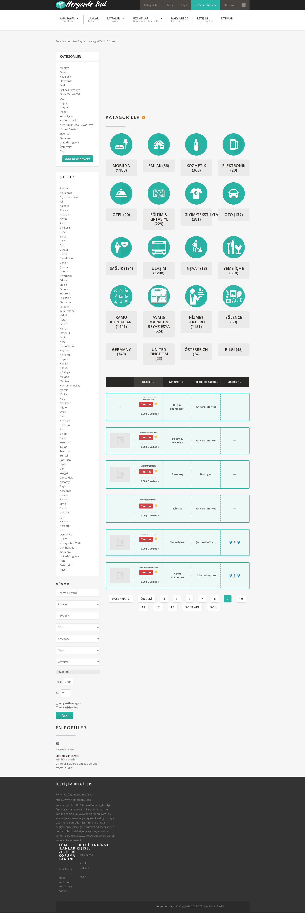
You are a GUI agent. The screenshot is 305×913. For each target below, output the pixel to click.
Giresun (65, 307)
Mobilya (121, 169)
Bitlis (62, 242)
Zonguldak (66, 478)
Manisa (64, 382)
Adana (64, 189)
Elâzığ (63, 285)
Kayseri (64, 351)
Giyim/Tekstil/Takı (203, 218)
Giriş (170, 5)
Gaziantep (66, 303)
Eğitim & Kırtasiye (158, 220)
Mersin (64, 329)
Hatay (63, 321)
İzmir (63, 338)
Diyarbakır (66, 277)
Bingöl (63, 237)
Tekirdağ (65, 443)
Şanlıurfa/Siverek (207, 543)
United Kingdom (158, 355)
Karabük (65, 527)
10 (241, 600)
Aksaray (65, 483)
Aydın (63, 224)
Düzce (63, 540)
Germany (121, 353)
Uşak (63, 465)
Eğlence (233, 321)
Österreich (196, 353)
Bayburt (64, 487)
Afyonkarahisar (69, 198)
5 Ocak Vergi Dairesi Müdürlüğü (149, 568)
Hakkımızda (86, 856)
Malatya (65, 378)
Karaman (65, 492)
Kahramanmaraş (70, 386)
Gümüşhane (67, 312)
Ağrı (62, 202)
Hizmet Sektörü (196, 323)
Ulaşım (159, 272)
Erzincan (65, 290)
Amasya (65, 207)
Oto (234, 215)
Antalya (64, 215)
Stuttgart (206, 475)
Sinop (63, 434)
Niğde (63, 408)
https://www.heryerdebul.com (74, 800)
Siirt (62, 430)
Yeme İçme (233, 272)
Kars (62, 342)
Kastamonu (67, 347)
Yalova (64, 522)
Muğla (63, 395)
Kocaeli (64, 364)
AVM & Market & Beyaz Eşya (159, 325)
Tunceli (64, 456)
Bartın (63, 509)
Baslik (148, 383)
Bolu (62, 246)
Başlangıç (121, 600)
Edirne (64, 281)
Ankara (64, 211)
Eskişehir (65, 299)
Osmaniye (66, 535)
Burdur (64, 250)
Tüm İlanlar (65, 870)
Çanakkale (66, 259)
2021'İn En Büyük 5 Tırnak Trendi (148, 433)
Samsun (65, 426)
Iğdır (62, 518)
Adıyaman (66, 193)
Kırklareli (65, 356)
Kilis (62, 531)
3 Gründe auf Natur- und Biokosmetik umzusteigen (148, 467)
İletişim (229, 5)
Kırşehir (64, 360)
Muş (62, 400)
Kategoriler (151, 5)
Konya (64, 369)
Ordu (63, 413)
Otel (121, 215)
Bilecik (63, 233)
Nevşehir (65, 404)
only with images (70, 704)
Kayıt (184, 5)
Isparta (64, 325)
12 (158, 608)
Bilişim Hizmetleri (177, 408)
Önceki (146, 600)
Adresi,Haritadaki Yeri (210, 383)
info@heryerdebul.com (79, 795)
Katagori (176, 383)
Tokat (63, 448)
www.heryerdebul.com (92, 815)
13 (172, 608)
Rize (62, 417)
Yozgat (64, 474)
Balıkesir (65, 229)
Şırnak (63, 505)
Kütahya (65, 373)
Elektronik (233, 169)
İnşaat (196, 269)
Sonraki (192, 608)
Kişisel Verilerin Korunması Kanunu (65, 885)
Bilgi (234, 350)
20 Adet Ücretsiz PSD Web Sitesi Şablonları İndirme (148, 399)
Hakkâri (64, 316)
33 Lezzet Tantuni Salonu (149, 535)
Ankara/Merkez (206, 408)
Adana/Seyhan (206, 576)
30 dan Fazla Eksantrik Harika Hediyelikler (148, 501)
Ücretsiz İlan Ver (205, 5)
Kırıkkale (65, 496)
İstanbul (65, 334)
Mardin (64, 391)
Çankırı (64, 264)
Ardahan (65, 513)
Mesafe (234, 383)
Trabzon (65, 452)
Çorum (64, 268)
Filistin (63, 570)
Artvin (63, 220)
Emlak (158, 166)
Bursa (63, 255)
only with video (68, 708)
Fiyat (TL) (63, 672)
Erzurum (65, 294)
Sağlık (121, 269)
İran (62, 562)
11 (143, 608)
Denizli (64, 272)
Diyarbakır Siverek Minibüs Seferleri (65, 750)
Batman (64, 500)
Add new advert (77, 160)
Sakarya (65, 421)
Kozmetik (196, 169)
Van (62, 470)
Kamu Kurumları (121, 323)
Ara (64, 716)
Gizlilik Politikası (84, 867)
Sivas (63, 439)
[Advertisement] (178, 81)
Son (213, 608)
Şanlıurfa (65, 461)
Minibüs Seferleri (66, 760)
